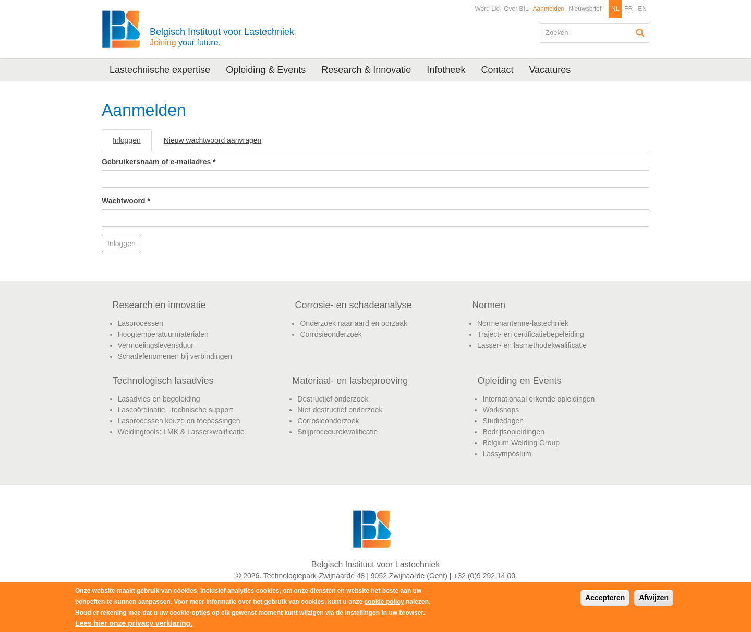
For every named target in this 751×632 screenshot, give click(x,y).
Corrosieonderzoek (330, 334)
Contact (497, 70)
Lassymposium (506, 453)
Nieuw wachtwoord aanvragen (213, 140)
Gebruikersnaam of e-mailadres (159, 161)
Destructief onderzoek (332, 399)
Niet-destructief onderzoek (339, 410)
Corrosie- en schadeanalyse (353, 305)
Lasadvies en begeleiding (159, 399)
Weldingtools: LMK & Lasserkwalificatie (181, 432)
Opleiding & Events (266, 70)
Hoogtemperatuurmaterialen (163, 334)
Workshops (500, 410)
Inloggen (132, 143)
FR (628, 9)
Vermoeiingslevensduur (156, 345)
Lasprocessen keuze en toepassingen (179, 421)
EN (642, 9)
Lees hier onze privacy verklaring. (133, 623)
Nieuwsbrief (584, 9)
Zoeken (640, 33)
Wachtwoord (126, 201)
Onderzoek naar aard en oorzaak (353, 323)
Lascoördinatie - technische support (175, 410)
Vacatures (550, 70)
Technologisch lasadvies (163, 380)
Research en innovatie (159, 305)
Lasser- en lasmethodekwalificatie (532, 345)
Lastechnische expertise (160, 70)
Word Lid (487, 9)
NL (615, 9)
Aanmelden (549, 9)
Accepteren (605, 597)
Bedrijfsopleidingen (513, 432)
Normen (488, 305)
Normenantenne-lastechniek (522, 323)
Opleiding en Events (519, 380)
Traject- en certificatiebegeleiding (530, 334)
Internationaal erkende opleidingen (538, 399)
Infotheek (446, 70)
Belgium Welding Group (521, 443)
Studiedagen (503, 421)
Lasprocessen (140, 323)
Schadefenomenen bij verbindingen (175, 356)
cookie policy (384, 601)
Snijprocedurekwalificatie (337, 432)
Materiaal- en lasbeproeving (350, 380)
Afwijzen (654, 597)
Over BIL (516, 9)
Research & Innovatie (366, 70)
